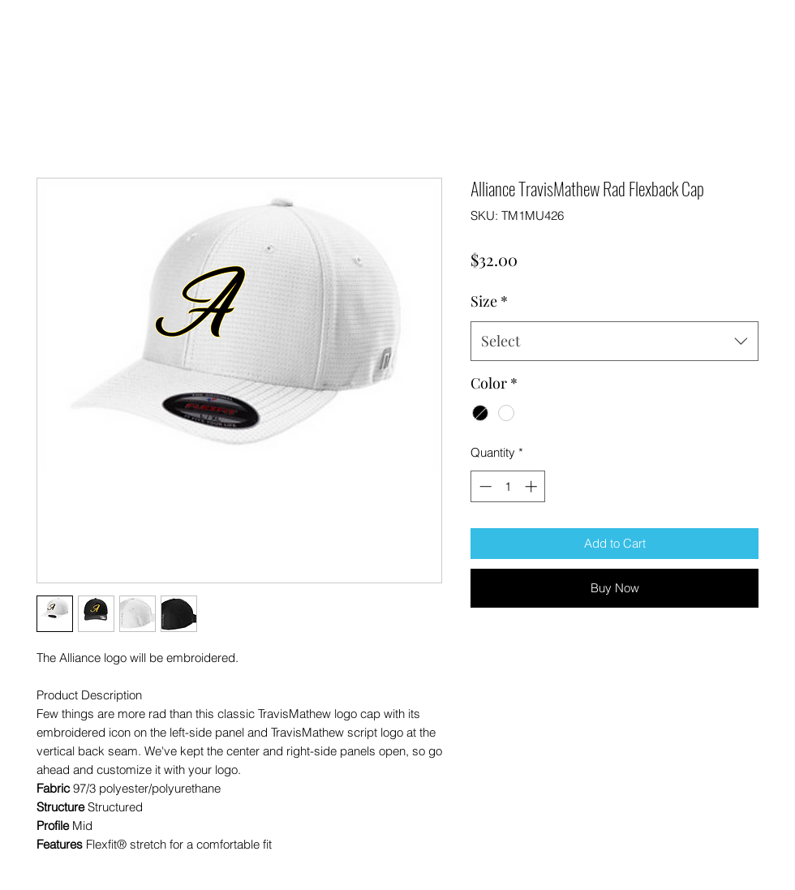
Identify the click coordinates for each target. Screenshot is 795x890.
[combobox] (614, 341)
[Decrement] (484, 486)
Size (489, 301)
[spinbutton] (508, 486)
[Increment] (533, 486)
